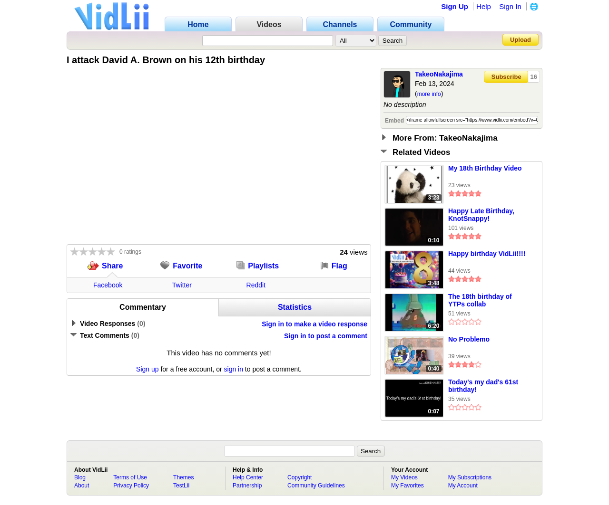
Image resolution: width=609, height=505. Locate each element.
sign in (233, 369)
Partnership (247, 485)
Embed (394, 120)
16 (533, 76)
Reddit (255, 285)
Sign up (147, 369)
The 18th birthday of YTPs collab (480, 300)
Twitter (182, 285)
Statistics (295, 307)
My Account (463, 485)
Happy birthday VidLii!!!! (486, 253)
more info (429, 94)
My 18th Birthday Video (485, 168)
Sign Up (454, 6)
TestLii (181, 485)
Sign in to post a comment (325, 336)
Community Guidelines (316, 485)
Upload (520, 39)
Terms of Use (130, 477)
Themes (183, 477)
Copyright (299, 477)
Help (483, 6)
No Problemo (469, 339)
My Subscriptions (469, 477)
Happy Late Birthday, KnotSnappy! (481, 214)
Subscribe (506, 76)
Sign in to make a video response (314, 324)
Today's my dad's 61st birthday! (483, 385)
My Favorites (407, 485)
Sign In (510, 6)
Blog (80, 477)
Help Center (248, 477)
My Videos (404, 477)
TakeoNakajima (439, 74)
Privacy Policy (131, 485)
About (81, 485)
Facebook (107, 285)
